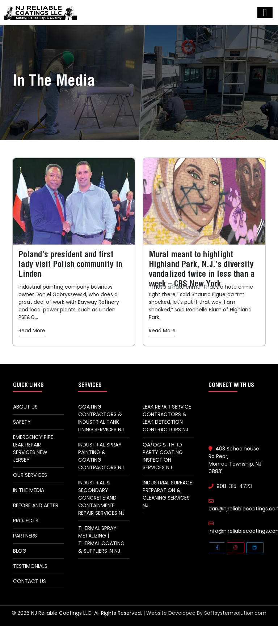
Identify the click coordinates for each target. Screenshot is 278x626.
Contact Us (29, 581)
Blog (19, 550)
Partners (25, 535)
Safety (22, 422)
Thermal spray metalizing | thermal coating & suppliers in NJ (101, 539)
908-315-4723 (230, 486)
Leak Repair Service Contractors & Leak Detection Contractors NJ (167, 418)
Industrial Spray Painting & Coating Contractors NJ (101, 456)
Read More (31, 330)
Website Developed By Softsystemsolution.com (206, 613)
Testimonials (30, 566)
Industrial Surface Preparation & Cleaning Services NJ (167, 494)
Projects (25, 520)
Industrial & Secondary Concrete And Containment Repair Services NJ (101, 498)
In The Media (28, 490)
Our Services (30, 475)
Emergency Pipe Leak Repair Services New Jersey (33, 448)
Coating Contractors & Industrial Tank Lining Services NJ (101, 418)
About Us (25, 406)
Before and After (35, 505)
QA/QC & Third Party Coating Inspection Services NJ (163, 456)
